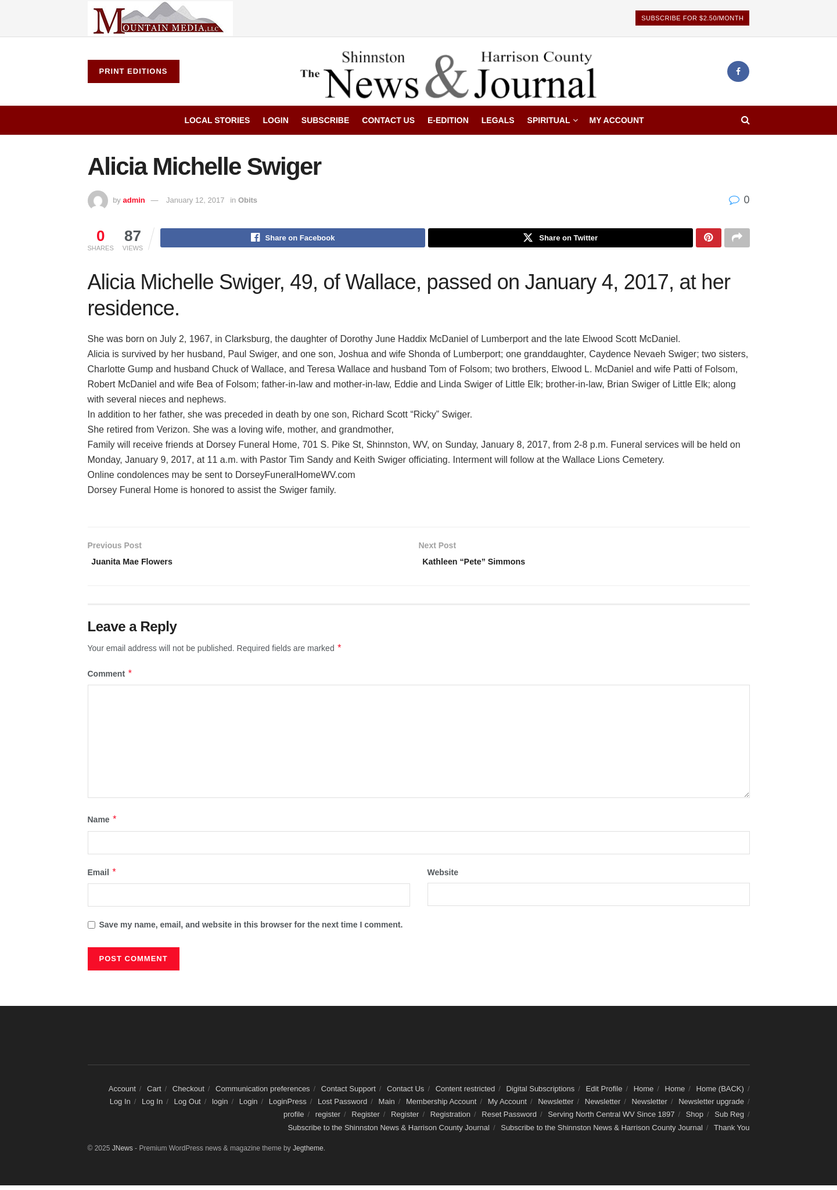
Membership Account (441, 1106)
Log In (120, 1106)
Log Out (187, 1106)
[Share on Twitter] (560, 239)
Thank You (731, 1132)
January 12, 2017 (195, 200)
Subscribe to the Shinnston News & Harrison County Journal (389, 1132)
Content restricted (465, 1093)
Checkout (188, 1093)
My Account (616, 120)
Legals (498, 120)
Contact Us (388, 120)
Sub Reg (729, 1119)
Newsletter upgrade (711, 1106)
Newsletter (555, 1106)
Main (387, 1106)
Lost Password (342, 1106)
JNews (122, 1153)
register (327, 1119)
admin (134, 200)
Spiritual (548, 120)
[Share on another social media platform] (737, 239)
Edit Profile (604, 1093)
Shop (694, 1119)
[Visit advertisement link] (160, 18)
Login (275, 120)
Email (102, 877)
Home (644, 1093)
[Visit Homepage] (453, 71)
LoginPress (288, 1106)
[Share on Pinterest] (708, 239)
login (220, 1106)
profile (293, 1119)
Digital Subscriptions (540, 1093)
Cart (154, 1093)
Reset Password (509, 1119)
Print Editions (133, 71)
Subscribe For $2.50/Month (692, 18)
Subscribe (325, 120)
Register (365, 1119)
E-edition (448, 120)
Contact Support (348, 1093)
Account (122, 1093)
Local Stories (217, 120)
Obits (247, 200)
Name (103, 824)
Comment (110, 678)
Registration (450, 1119)
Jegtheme (308, 1153)
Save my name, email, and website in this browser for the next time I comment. (251, 929)
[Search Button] (745, 120)
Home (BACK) (720, 1093)
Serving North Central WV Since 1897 (611, 1119)
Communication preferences (262, 1093)
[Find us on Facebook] (738, 71)
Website (443, 877)
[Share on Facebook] (292, 239)
